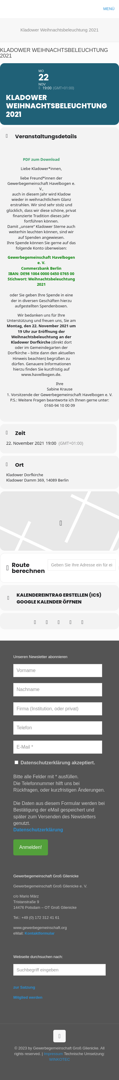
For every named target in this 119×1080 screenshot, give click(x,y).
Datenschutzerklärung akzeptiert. (55, 762)
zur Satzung (24, 987)
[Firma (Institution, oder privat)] (57, 708)
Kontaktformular (39, 933)
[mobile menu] (111, 9)
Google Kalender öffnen (49, 602)
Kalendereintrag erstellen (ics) (59, 595)
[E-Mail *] (57, 747)
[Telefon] (57, 727)
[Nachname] (57, 689)
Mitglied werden (27, 997)
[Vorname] (57, 670)
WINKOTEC (59, 1059)
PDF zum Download (41, 159)
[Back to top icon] (59, 1036)
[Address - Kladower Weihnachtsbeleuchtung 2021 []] (82, 565)
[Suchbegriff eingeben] (59, 970)
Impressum (53, 1054)
